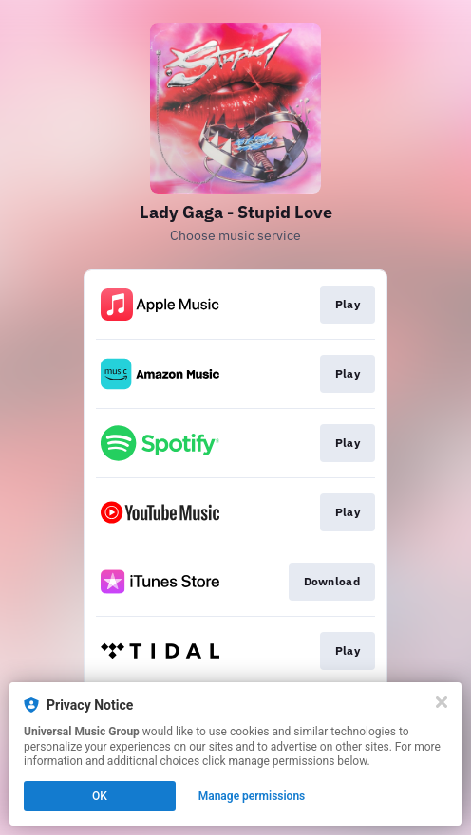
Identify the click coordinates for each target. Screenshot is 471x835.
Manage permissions (252, 796)
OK (99, 796)
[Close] (441, 702)
